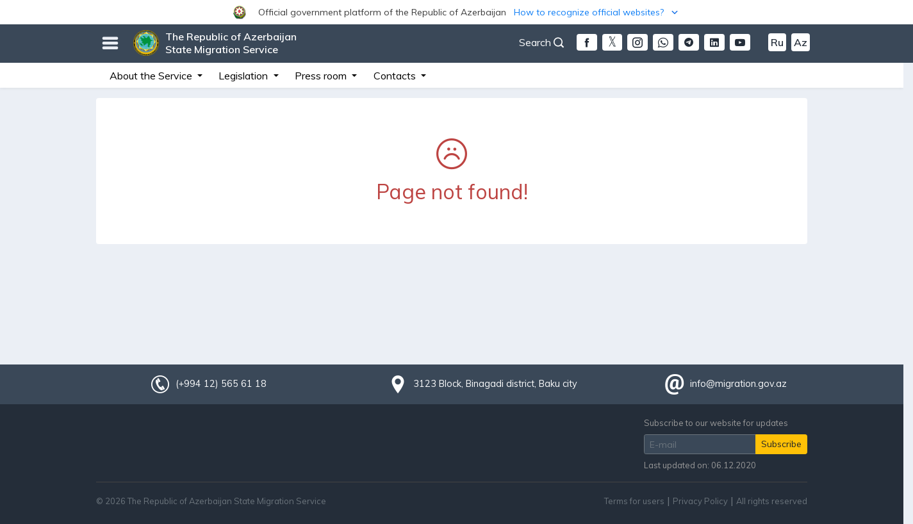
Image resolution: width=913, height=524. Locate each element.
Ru (777, 42)
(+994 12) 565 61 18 (221, 383)
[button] (456, 12)
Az (800, 42)
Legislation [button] (244, 75)
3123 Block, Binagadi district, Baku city (495, 383)
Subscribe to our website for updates (716, 423)
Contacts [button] (396, 75)
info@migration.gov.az (738, 383)
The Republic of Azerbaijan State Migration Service (231, 43)
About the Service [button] (152, 75)
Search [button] (541, 42)
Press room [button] (322, 75)
